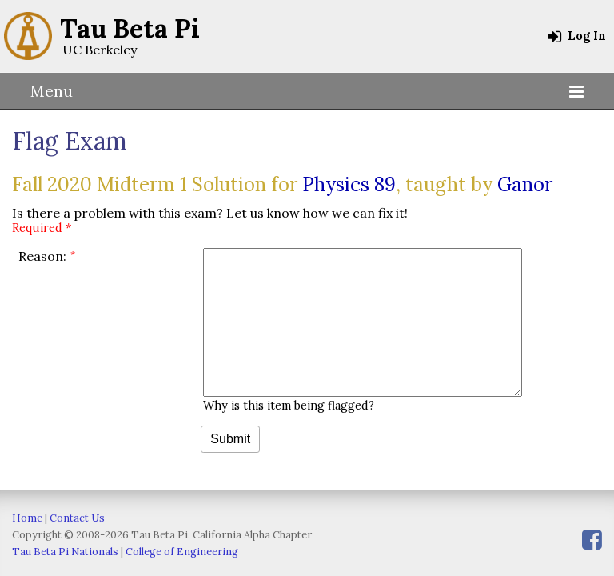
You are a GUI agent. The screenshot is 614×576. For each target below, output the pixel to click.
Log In (577, 36)
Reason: (42, 256)
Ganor (524, 184)
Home (27, 518)
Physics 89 (349, 184)
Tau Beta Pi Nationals (65, 551)
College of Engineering (182, 551)
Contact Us (77, 518)
